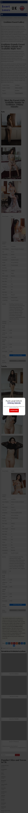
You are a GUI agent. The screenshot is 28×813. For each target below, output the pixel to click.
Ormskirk (3, 803)
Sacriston (3, 788)
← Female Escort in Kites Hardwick (9, 746)
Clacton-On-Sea (5, 765)
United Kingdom (9, 17)
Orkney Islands (17, 17)
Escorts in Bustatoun (14, 741)
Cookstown (4, 791)
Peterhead (3, 806)
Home (2, 17)
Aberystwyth (4, 784)
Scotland (19, 648)
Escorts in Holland (14, 673)
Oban (2, 773)
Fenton (3, 799)
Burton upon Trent (5, 810)
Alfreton (3, 795)
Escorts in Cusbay (14, 696)
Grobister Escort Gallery (14, 22)
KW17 (7, 648)
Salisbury (3, 776)
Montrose (3, 780)
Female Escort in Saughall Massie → (18, 747)
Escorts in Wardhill (14, 719)
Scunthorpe (4, 769)
